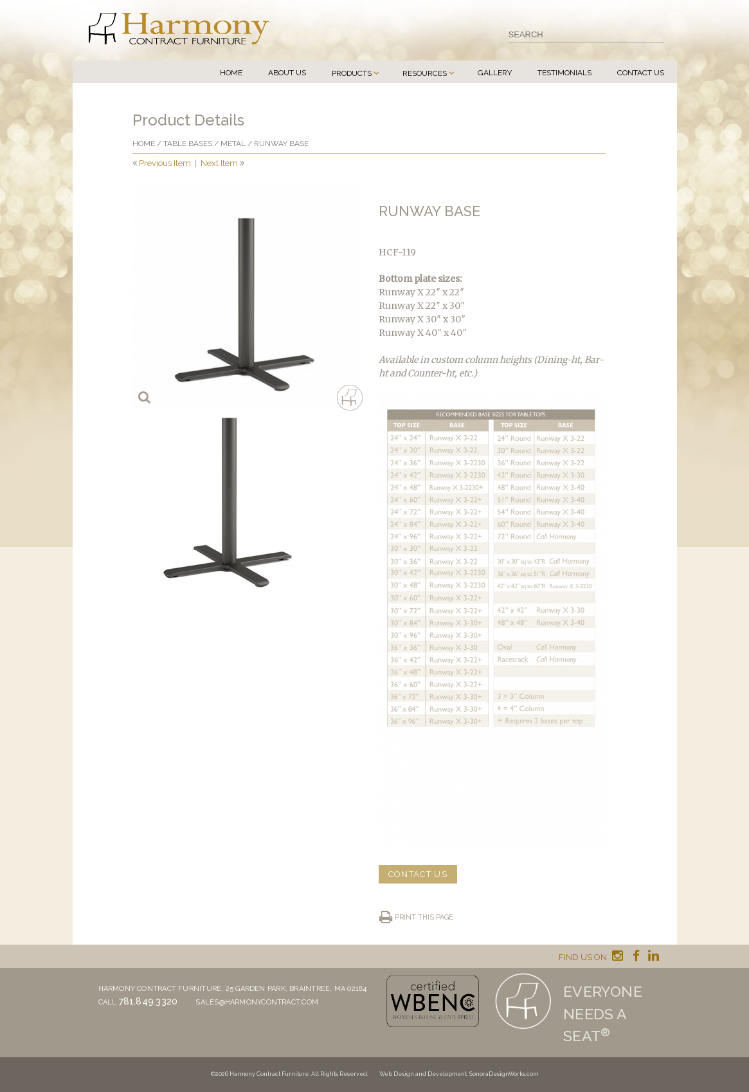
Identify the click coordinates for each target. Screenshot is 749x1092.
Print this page (424, 917)
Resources (424, 73)
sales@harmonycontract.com (256, 1002)
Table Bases (187, 143)
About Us (287, 72)
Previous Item (165, 163)
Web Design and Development (423, 1074)
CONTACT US (417, 874)
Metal (233, 143)
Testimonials (564, 72)
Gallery (495, 72)
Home (231, 72)
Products (352, 73)
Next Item (219, 163)
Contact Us (640, 72)
